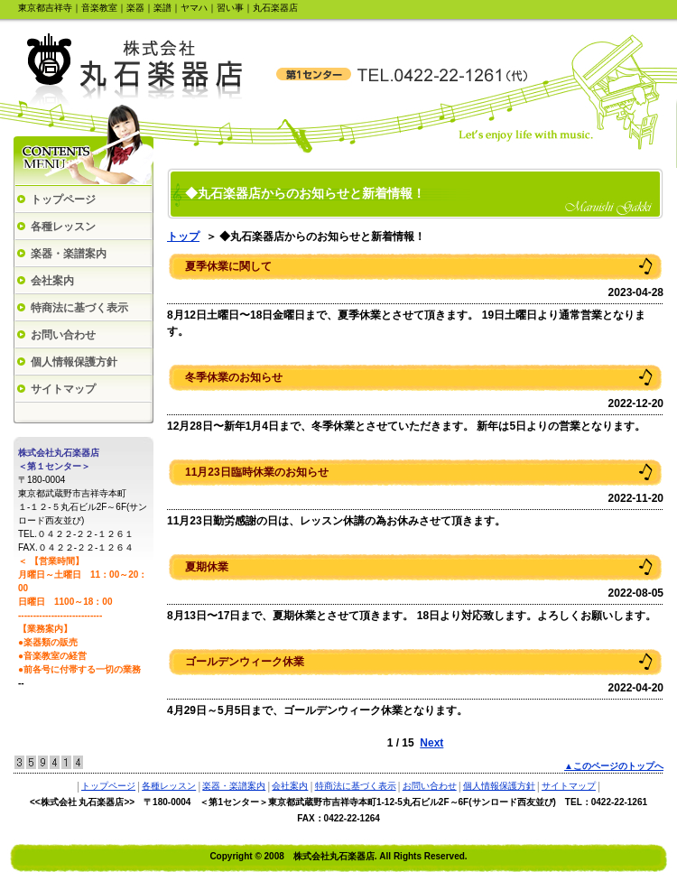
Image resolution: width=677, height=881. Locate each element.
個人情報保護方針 (74, 362)
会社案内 (52, 280)
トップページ (63, 199)
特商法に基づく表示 (79, 307)
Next (431, 743)
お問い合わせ (63, 335)
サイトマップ (63, 389)
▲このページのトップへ (613, 766)
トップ (183, 236)
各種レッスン (63, 226)
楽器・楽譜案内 (69, 253)
